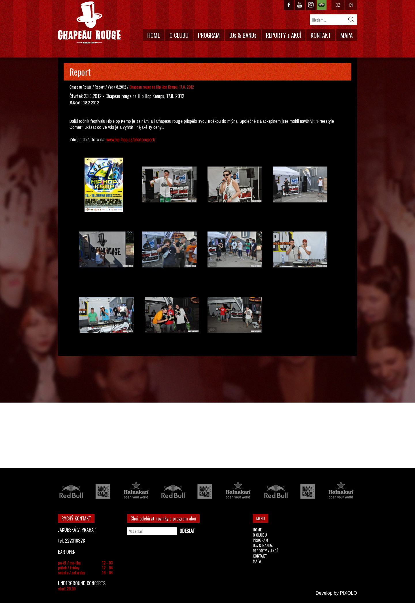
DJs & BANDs (242, 35)
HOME (153, 35)
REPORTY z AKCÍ (283, 35)
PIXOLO (348, 593)
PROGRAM (209, 35)
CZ (338, 5)
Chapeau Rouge (80, 87)
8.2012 (121, 87)
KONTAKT (321, 35)
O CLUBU (178, 35)
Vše (111, 87)
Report (100, 87)
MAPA (346, 35)
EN (351, 5)
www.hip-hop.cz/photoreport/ (130, 139)
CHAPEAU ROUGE (89, 22)
